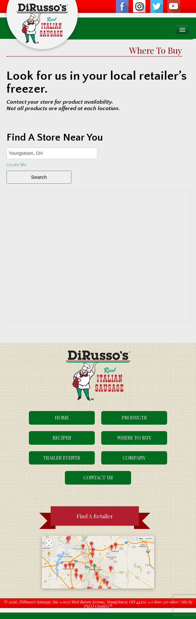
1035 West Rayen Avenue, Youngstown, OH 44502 (104, 601)
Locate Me (16, 164)
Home (62, 417)
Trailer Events (61, 457)
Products (134, 417)
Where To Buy (134, 437)
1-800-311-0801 (164, 601)
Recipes (62, 437)
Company (134, 457)
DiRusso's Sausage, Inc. (39, 601)
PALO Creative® (98, 606)
